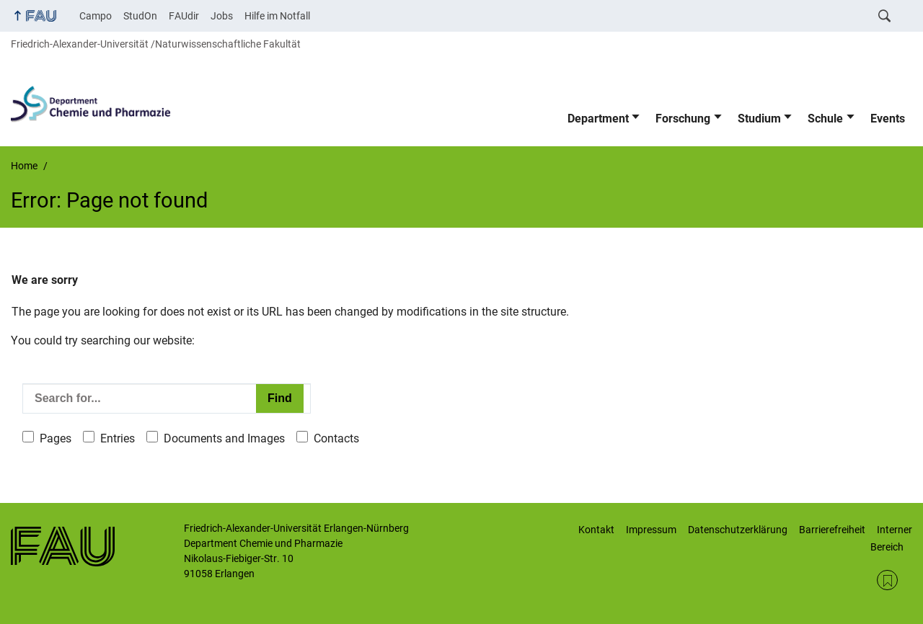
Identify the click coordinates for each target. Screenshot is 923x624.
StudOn (140, 16)
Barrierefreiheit (832, 529)
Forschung (682, 118)
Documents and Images (224, 438)
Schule (825, 118)
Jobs (222, 16)
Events (887, 118)
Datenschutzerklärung (737, 529)
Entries (117, 438)
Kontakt (596, 529)
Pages (55, 438)
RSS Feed (887, 580)
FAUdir (184, 16)
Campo (95, 16)
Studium (759, 118)
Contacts (336, 438)
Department (598, 118)
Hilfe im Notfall (277, 16)
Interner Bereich (891, 538)
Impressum (651, 529)
